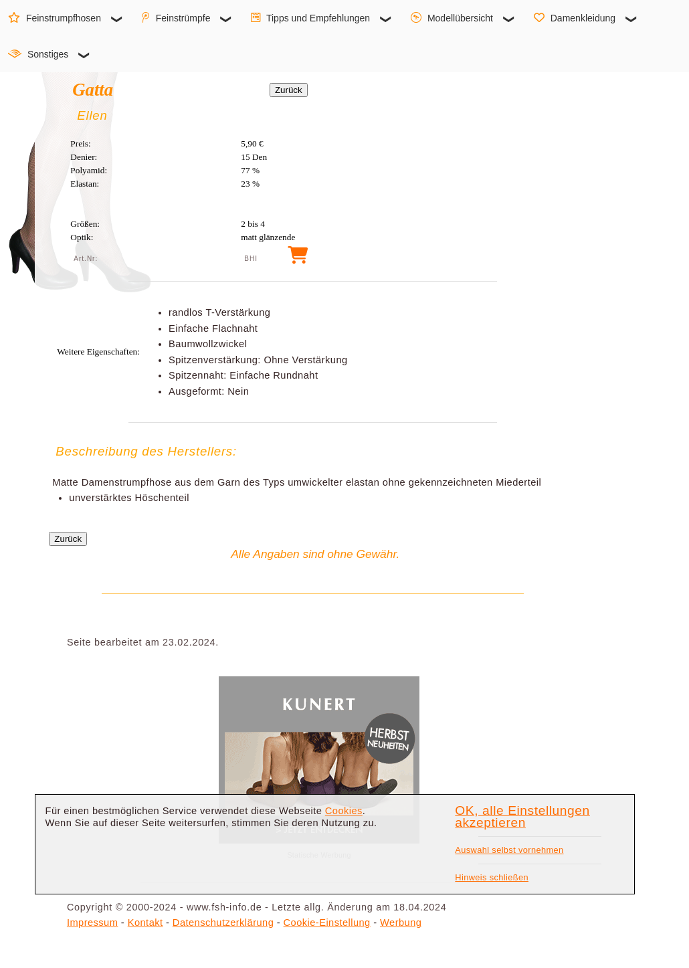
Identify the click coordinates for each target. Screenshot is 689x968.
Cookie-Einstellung (327, 922)
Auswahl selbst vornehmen (509, 850)
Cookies (344, 810)
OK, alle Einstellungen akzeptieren (522, 816)
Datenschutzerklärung (223, 922)
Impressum (92, 922)
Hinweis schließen (491, 877)
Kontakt (145, 922)
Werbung (400, 922)
